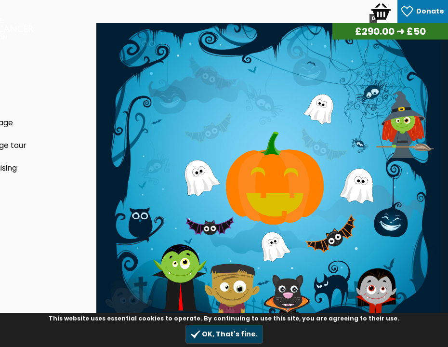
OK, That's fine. (224, 334)
